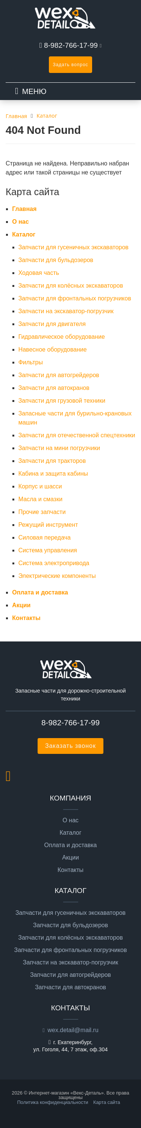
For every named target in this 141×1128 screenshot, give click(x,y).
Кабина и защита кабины (53, 473)
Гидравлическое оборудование (61, 337)
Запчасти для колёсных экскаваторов (70, 285)
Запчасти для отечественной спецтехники (76, 435)
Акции (21, 605)
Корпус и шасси (40, 486)
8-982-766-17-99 (71, 45)
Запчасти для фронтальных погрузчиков (74, 298)
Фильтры (30, 362)
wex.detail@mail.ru (72, 1030)
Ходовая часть (38, 273)
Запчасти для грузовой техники (62, 400)
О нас (20, 221)
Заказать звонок (70, 746)
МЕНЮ (34, 91)
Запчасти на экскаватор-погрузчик (66, 311)
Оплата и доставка (40, 592)
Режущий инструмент (48, 525)
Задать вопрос (70, 64)
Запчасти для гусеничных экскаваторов (73, 247)
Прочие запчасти (42, 512)
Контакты (26, 618)
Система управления (47, 550)
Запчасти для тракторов (52, 461)
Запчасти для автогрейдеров (58, 375)
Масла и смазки (40, 499)
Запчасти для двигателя (52, 324)
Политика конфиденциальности (52, 1102)
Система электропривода (53, 563)
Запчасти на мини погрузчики (59, 448)
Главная (24, 209)
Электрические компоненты (57, 576)
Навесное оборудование (52, 349)
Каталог (23, 234)
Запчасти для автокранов (53, 388)
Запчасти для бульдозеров (56, 260)
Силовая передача (44, 537)
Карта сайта (106, 1102)
